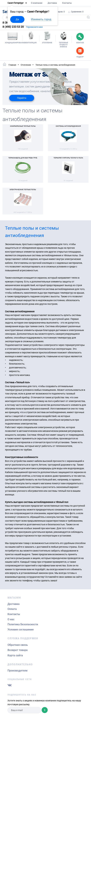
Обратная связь (18, 644)
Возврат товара (18, 650)
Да (17, 19)
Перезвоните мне (34, 27)
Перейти (21, 97)
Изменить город (41, 19)
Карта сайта (15, 655)
